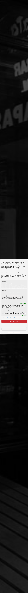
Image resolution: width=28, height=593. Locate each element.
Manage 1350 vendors (7, 317)
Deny (14, 325)
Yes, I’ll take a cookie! (14, 321)
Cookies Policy (10, 332)
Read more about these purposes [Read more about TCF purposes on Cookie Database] (19, 317)
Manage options (14, 329)
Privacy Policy (17, 332)
